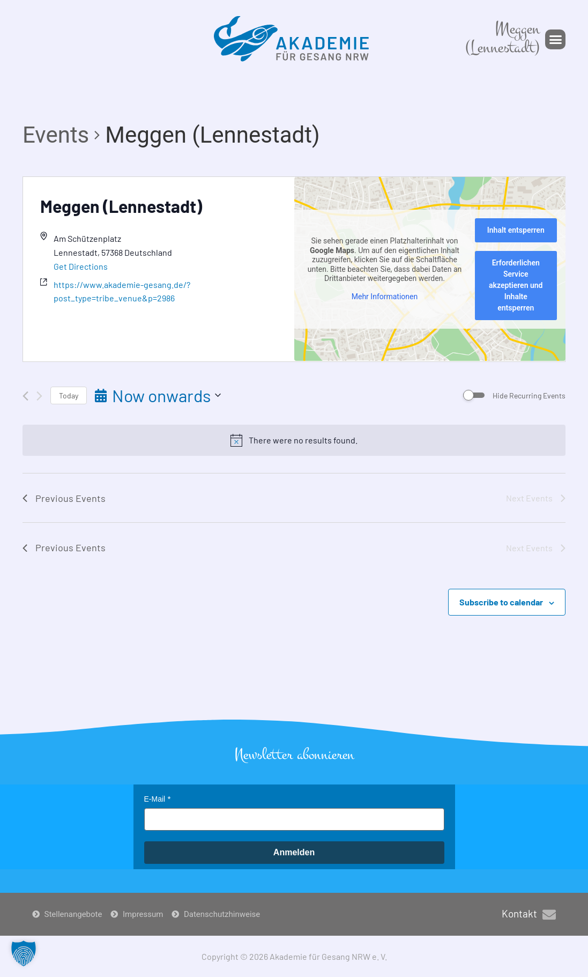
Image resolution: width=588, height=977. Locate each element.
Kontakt (519, 913)
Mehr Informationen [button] (384, 296)
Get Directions (81, 266)
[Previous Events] (25, 396)
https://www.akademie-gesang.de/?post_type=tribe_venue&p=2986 (122, 291)
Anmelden (294, 852)
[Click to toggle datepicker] (158, 395)
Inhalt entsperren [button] (515, 230)
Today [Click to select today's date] (68, 395)
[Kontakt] (549, 914)
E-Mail (155, 799)
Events (56, 135)
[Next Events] (39, 396)
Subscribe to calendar (501, 602)
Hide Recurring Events (529, 395)
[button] (555, 39)
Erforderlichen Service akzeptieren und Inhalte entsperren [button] (515, 285)
